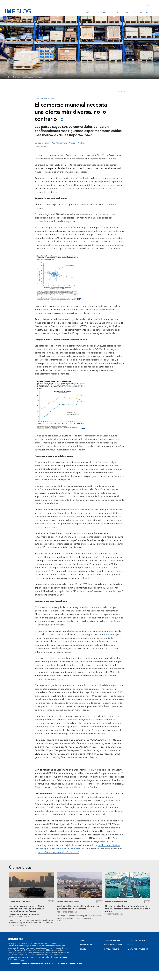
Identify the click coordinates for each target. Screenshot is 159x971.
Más (22, 959)
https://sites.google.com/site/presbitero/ (58, 852)
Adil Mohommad (60, 143)
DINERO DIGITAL (86, 945)
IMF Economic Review (109, 845)
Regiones (115, 13)
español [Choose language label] (148, 5)
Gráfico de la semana (95, 13)
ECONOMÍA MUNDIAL (112, 940)
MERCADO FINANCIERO (113, 945)
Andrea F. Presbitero (78, 143)
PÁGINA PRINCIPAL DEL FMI (137, 949)
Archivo (150, 13)
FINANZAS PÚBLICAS (111, 949)
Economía (40, 849)
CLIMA (82, 940)
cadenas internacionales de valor (97, 245)
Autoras (138, 13)
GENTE (130, 945)
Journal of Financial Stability (70, 849)
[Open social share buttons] (61, 119)
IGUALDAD (84, 949)
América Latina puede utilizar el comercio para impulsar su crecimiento (78, 908)
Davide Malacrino (43, 143)
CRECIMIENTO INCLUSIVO (137, 940)
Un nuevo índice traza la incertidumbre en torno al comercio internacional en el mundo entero (127, 909)
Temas (126, 13)
